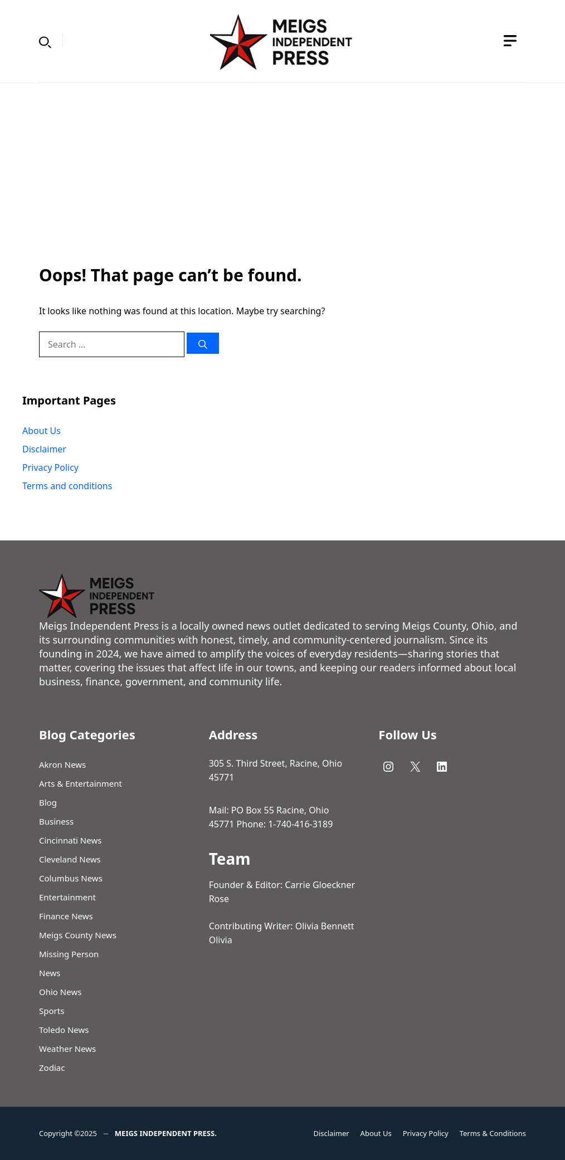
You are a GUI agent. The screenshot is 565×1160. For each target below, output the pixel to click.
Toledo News (64, 1029)
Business (56, 821)
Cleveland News (70, 859)
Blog (48, 802)
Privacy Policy (50, 467)
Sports (51, 1010)
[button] (45, 41)
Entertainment (67, 897)
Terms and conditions (67, 486)
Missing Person (69, 953)
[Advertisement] (282, 167)
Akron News (62, 764)
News (50, 972)
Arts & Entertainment (80, 783)
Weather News (67, 1048)
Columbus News (71, 878)
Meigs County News (77, 934)
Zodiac (52, 1067)
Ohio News (60, 991)
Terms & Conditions (493, 1133)
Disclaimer (44, 449)
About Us (41, 431)
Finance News (66, 916)
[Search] (203, 343)
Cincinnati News (70, 840)
